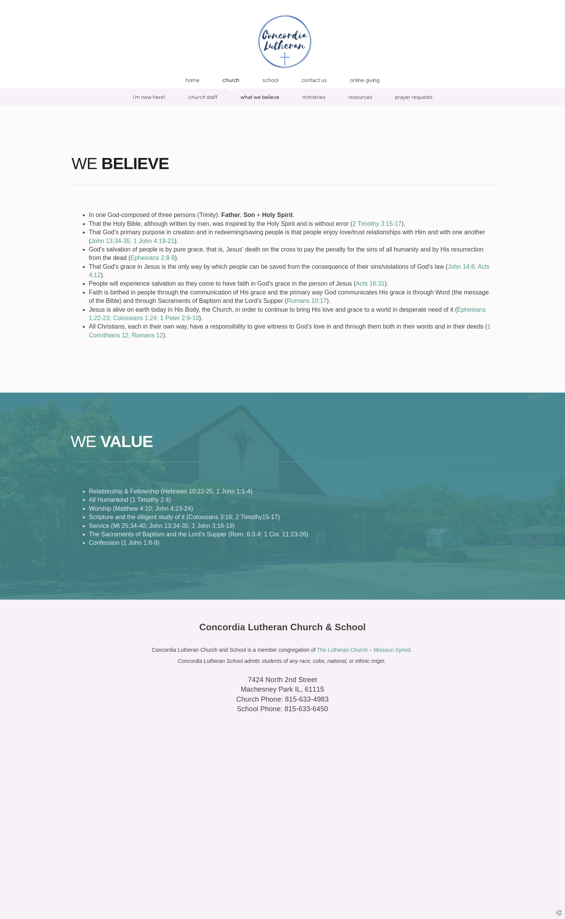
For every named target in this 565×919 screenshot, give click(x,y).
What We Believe (259, 97)
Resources (360, 97)
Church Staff (202, 97)
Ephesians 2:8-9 (152, 258)
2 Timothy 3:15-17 (377, 223)
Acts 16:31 (370, 283)
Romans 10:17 (307, 301)
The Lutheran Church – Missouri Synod (363, 650)
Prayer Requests (413, 97)
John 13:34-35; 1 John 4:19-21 (133, 241)
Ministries (313, 97)
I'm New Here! (149, 97)
